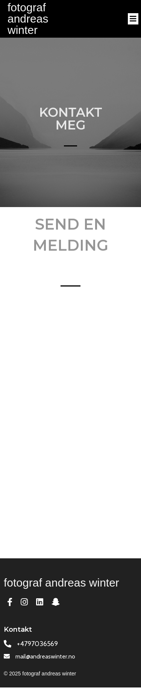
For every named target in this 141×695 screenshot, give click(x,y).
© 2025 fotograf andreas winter (40, 674)
